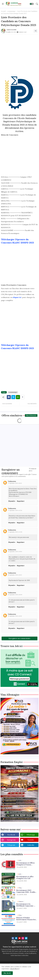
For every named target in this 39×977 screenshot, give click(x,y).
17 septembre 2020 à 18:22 (15, 483)
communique (11, 11)
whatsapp (31, 835)
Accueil (3, 11)
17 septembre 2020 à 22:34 (15, 510)
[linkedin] (16, 938)
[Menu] (3, 4)
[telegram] (26, 938)
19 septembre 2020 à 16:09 (15, 594)
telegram (11, 845)
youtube (30, 840)
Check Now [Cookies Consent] (14, 969)
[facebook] (13, 938)
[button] (32, 4)
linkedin (30, 845)
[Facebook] (9, 397)
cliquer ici (17, 297)
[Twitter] (13, 397)
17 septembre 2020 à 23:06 (15, 532)
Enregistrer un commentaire (19, 638)
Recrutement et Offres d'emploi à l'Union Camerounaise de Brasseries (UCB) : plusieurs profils (25, 864)
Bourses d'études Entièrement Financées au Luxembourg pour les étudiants (26, 919)
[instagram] (23, 938)
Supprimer (20, 501)
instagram (11, 840)
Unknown (12, 481)
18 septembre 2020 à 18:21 (15, 575)
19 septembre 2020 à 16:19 (15, 616)
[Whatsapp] (18, 397)
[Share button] (22, 397)
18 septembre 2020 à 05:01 (15, 551)
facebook (11, 835)
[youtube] (19, 938)
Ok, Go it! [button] (7, 973)
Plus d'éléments (31, 415)
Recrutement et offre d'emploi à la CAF (24, 877)
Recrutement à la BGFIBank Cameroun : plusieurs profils (25, 905)
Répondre (11, 501)
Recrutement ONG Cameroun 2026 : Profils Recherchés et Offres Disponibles (25, 891)
